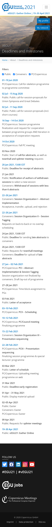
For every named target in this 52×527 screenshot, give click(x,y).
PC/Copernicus (39, 74)
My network (42, 27)
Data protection (26, 522)
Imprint (10, 522)
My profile (43, 20)
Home (4, 60)
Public (8, 74)
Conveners (21, 74)
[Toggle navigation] (46, 7)
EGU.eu (42, 522)
